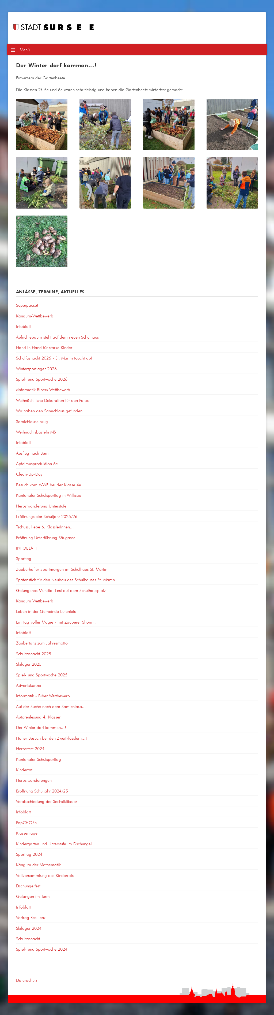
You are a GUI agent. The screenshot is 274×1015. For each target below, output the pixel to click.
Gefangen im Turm (33, 896)
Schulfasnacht (28, 938)
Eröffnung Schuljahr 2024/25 (42, 791)
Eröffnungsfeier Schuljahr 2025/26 (46, 516)
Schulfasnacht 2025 (33, 653)
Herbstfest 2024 (30, 748)
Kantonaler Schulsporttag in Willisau (48, 495)
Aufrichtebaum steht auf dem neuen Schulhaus (57, 337)
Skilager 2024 (28, 928)
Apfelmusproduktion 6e (37, 463)
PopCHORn (26, 822)
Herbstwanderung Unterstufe (41, 506)
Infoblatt (23, 326)
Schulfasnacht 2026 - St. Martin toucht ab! (54, 358)
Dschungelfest (28, 885)
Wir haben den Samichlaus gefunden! (50, 410)
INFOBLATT (26, 548)
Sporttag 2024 (29, 854)
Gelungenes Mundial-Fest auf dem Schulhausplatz (61, 590)
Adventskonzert (29, 685)
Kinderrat (24, 769)
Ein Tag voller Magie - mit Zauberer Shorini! (56, 622)
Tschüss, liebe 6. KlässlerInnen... (45, 526)
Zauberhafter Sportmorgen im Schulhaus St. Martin (61, 569)
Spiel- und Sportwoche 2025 (41, 674)
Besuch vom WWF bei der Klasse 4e (48, 484)
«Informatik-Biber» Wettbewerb (43, 389)
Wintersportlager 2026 (36, 368)
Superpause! (27, 305)
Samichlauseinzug (32, 421)
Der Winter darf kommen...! (41, 727)
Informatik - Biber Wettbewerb (43, 695)
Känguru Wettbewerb (34, 600)
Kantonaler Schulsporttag (38, 759)
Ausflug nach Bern (32, 453)
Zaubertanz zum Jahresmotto (42, 643)
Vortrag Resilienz (30, 917)
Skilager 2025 (28, 664)
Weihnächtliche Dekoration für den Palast (53, 400)
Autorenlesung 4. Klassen (38, 717)
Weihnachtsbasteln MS (36, 432)
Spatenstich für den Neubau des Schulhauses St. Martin (65, 579)
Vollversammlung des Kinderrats (45, 875)
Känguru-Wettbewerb (34, 315)
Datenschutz (26, 980)
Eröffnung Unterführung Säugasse (45, 537)
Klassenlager (27, 833)
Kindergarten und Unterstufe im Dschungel (54, 843)
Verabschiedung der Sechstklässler (46, 801)
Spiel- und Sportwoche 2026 (41, 379)
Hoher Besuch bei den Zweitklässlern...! (51, 738)
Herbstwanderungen (34, 780)
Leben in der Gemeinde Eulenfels (46, 611)
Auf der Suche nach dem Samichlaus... (51, 706)
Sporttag (23, 558)
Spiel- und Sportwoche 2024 (41, 949)
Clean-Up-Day (29, 474)
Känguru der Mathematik (38, 864)
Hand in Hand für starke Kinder (44, 347)
